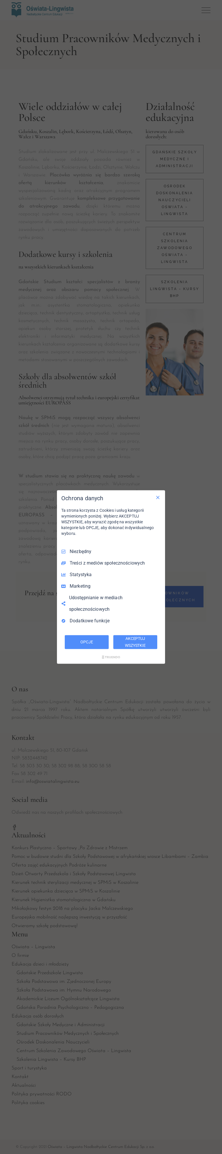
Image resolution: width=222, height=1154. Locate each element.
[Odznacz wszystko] (158, 497)
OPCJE (86, 642)
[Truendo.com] (111, 657)
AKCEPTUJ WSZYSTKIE (135, 642)
